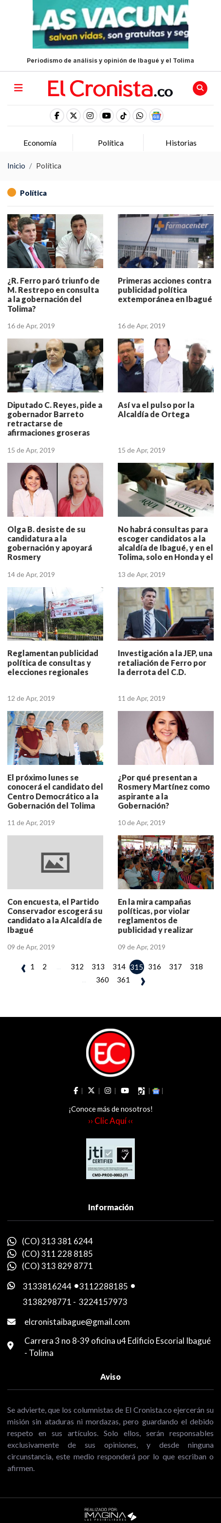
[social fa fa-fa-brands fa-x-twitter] (73, 115)
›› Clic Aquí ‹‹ (110, 1121)
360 (102, 979)
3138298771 (47, 1302)
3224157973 (103, 1302)
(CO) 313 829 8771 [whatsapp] (57, 1266)
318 (196, 966)
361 (123, 979)
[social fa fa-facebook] (57, 115)
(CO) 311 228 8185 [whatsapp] (57, 1254)
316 (154, 966)
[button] (139, 115)
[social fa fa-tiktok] (123, 115)
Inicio (16, 165)
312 (77, 966)
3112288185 (103, 1286)
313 (98, 966)
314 (119, 966)
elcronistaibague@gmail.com (77, 1322)
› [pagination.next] (143, 980)
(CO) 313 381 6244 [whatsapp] (57, 1241)
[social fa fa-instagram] (90, 115)
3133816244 (47, 1286)
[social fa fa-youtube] (106, 115)
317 (175, 966)
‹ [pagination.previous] (23, 967)
